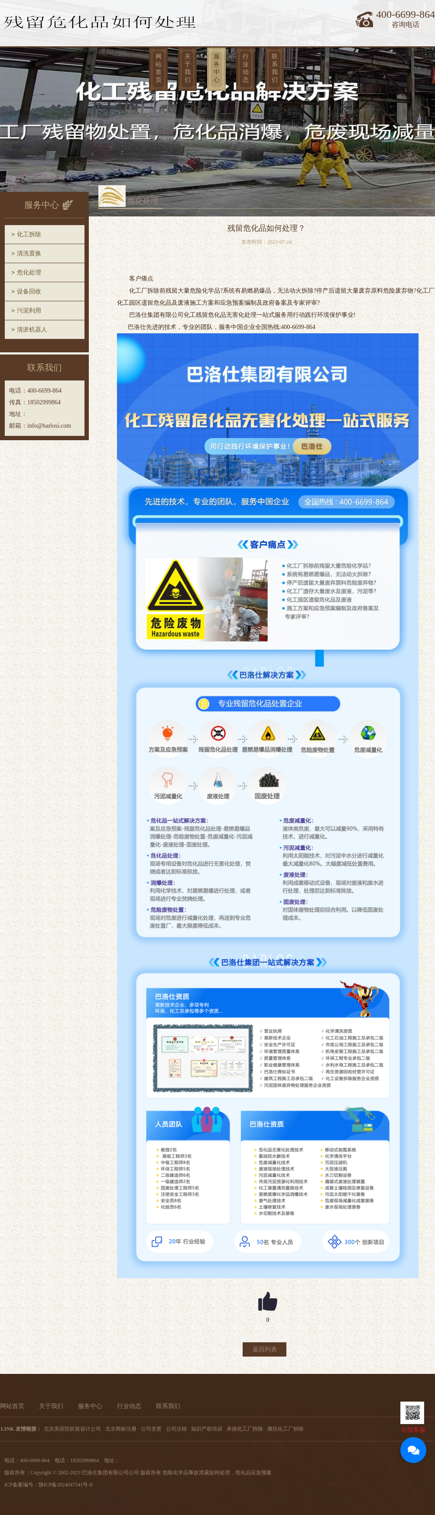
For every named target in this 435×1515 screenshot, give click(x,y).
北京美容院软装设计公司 (72, 1429)
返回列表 (265, 1349)
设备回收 (29, 291)
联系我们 (275, 68)
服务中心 (217, 68)
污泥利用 (29, 310)
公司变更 (151, 1429)
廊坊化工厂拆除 (285, 1429)
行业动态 (246, 68)
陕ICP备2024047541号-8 (66, 1485)
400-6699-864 (405, 14)
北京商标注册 (120, 1429)
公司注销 (176, 1429)
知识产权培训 (206, 1429)
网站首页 (159, 68)
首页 (373, 201)
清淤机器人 (32, 329)
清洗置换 (29, 253)
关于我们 (188, 68)
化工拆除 (29, 234)
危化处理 (29, 272)
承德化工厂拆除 (245, 1429)
